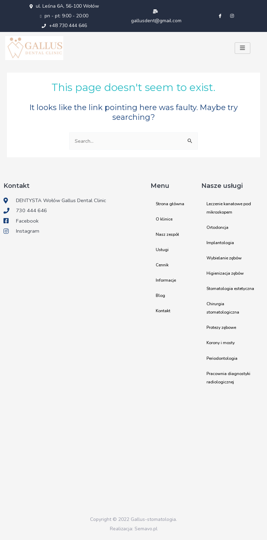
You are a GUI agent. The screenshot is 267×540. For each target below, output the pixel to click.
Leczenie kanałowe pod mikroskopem (229, 208)
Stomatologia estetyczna (230, 288)
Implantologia (220, 243)
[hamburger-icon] (242, 48)
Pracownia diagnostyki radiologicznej (228, 377)
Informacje (166, 280)
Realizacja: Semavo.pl (133, 528)
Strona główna (170, 204)
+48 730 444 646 (64, 25)
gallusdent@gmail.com (156, 16)
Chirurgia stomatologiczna (223, 308)
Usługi (162, 249)
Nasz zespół (167, 234)
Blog (160, 295)
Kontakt (163, 311)
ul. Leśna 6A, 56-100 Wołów (64, 6)
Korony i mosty (221, 343)
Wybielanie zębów (224, 258)
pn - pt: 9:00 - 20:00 (64, 16)
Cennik (162, 265)
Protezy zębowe (221, 327)
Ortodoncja (217, 227)
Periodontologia (222, 358)
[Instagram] (232, 16)
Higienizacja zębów (225, 273)
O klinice (164, 219)
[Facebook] (220, 16)
